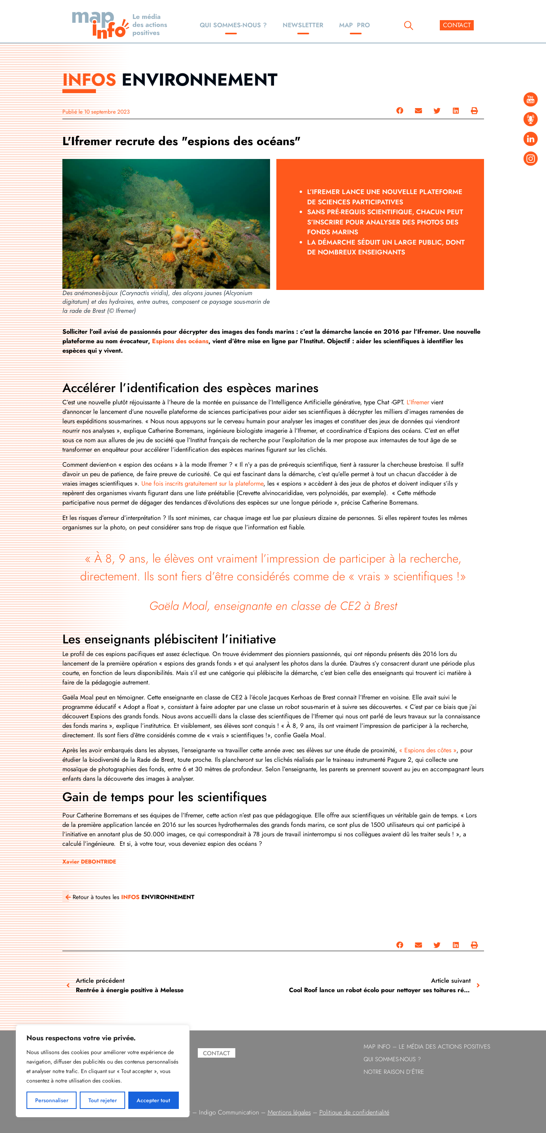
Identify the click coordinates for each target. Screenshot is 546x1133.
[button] (399, 110)
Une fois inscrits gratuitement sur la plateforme (202, 483)
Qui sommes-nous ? (233, 25)
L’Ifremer (419, 402)
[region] (103, 1071)
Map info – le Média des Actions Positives (427, 1046)
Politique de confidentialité (354, 1112)
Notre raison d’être (394, 1072)
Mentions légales (289, 1112)
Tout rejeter (102, 1100)
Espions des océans (180, 341)
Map (354, 25)
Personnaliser (51, 1100)
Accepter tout (154, 1100)
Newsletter (303, 25)
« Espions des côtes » (427, 750)
